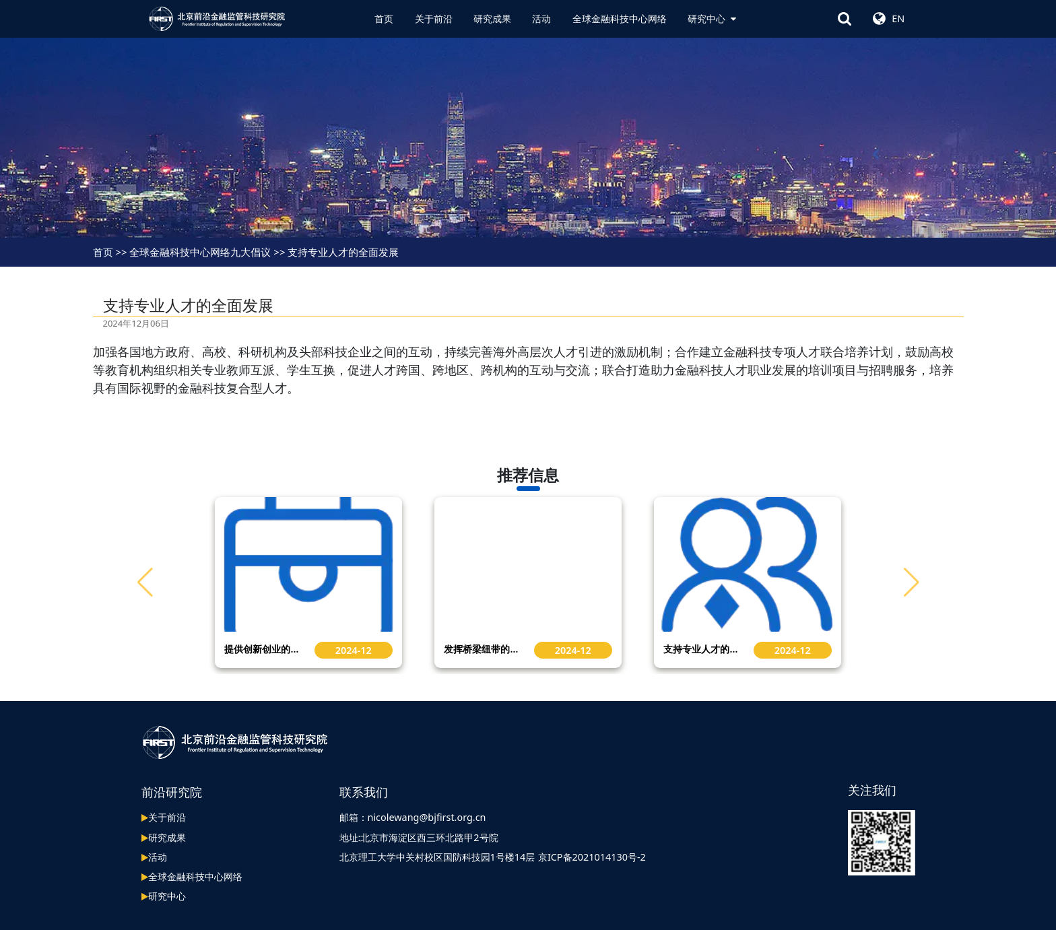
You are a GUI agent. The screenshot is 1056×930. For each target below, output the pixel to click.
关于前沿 (434, 18)
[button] (911, 582)
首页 (383, 18)
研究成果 (492, 18)
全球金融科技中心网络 (619, 18)
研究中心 (712, 18)
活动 (541, 18)
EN (898, 18)
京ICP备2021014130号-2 (592, 857)
